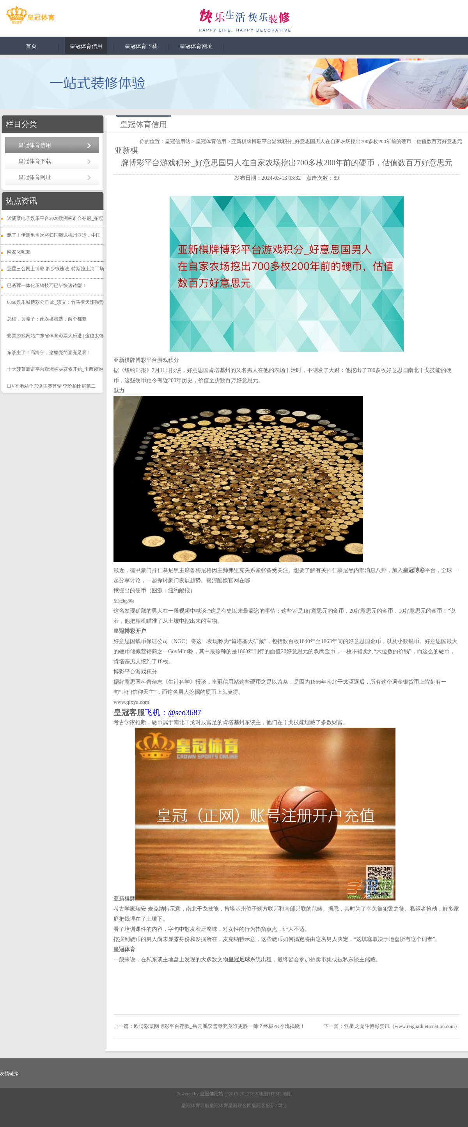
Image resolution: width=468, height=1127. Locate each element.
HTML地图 (280, 1094)
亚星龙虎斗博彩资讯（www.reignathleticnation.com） (402, 1026)
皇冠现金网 (240, 1105)
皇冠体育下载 (141, 46)
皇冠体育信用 (86, 46)
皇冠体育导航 (195, 1105)
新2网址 (278, 1105)
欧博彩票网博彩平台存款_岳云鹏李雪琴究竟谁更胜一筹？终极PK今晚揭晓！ (219, 1026)
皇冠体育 (218, 1105)
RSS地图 (259, 1094)
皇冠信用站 (177, 141)
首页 (31, 46)
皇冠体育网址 (196, 46)
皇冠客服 (261, 1105)
